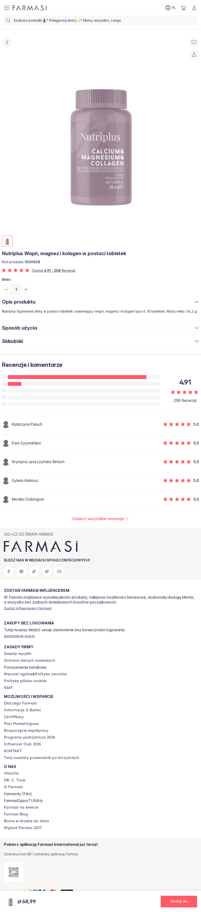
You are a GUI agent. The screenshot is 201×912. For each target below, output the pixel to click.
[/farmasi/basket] (183, 8)
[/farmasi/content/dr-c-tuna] (14, 780)
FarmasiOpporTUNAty (23, 800)
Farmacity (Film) (18, 793)
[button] (179, 901)
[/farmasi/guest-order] (19, 636)
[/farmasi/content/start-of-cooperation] (26, 730)
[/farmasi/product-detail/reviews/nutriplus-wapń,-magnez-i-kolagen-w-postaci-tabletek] (100, 519)
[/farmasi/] (30, 8)
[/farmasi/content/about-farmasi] (20, 703)
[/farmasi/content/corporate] (21, 807)
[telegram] (46, 571)
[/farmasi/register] (27, 608)
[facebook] (9, 571)
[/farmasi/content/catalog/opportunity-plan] (21, 723)
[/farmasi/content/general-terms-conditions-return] (35, 674)
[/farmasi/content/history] (11, 773)
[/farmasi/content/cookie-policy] (25, 680)
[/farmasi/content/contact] (13, 751)
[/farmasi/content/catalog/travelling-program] (29, 737)
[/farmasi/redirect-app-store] (13, 872)
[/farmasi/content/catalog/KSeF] (8, 687)
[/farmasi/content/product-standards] (14, 716)
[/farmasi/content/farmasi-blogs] (16, 814)
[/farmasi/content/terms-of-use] (29, 660)
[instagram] (21, 571)
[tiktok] (34, 571)
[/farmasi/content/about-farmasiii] (13, 787)
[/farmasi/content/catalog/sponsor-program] (26, 821)
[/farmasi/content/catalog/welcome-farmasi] (41, 757)
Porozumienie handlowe (25, 667)
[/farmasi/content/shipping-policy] (17, 653)
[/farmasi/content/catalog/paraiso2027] (23, 827)
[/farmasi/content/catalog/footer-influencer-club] (22, 744)
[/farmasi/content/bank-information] (22, 710)
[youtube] (59, 571)
